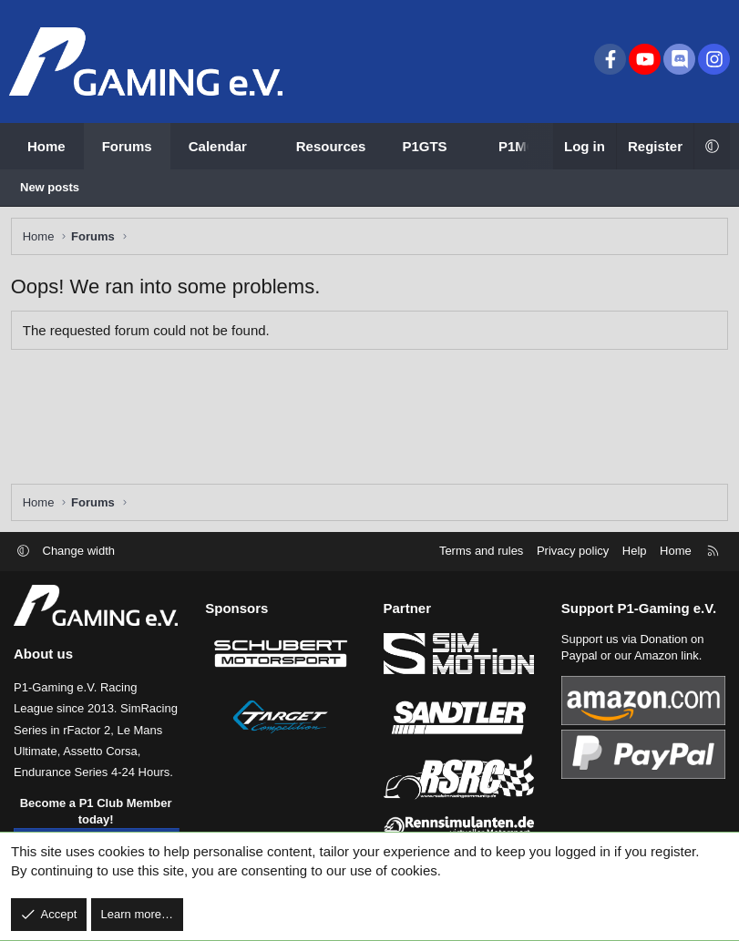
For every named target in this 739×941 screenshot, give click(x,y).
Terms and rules (481, 550)
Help (634, 550)
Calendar (218, 146)
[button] (263, 146)
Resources (331, 146)
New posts (49, 187)
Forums (127, 146)
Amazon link (666, 655)
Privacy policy (573, 550)
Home (46, 146)
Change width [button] (79, 550)
